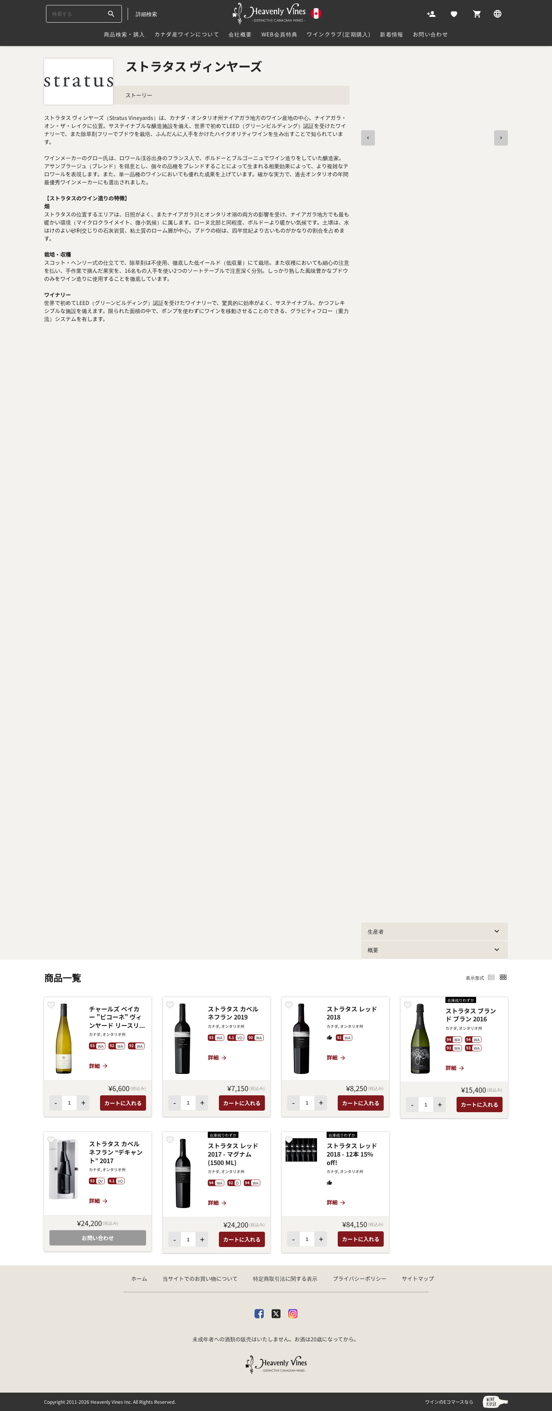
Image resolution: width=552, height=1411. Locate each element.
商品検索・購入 (124, 34)
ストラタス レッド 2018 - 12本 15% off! (352, 1154)
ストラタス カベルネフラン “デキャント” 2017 (116, 1152)
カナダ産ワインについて (186, 34)
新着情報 (392, 34)
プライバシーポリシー (359, 1278)
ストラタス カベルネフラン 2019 (233, 1013)
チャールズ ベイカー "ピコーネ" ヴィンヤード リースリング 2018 (117, 1017)
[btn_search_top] (111, 13)
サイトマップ (418, 1278)
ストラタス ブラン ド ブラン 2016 (470, 1015)
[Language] (497, 13)
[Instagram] (292, 1312)
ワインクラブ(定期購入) (339, 34)
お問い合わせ (430, 34)
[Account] (431, 13)
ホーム (139, 1278)
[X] (276, 1312)
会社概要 (240, 34)
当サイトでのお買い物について (200, 1278)
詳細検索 (146, 14)
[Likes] (454, 13)
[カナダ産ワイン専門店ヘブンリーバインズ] (277, 13)
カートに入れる (123, 1103)
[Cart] (477, 13)
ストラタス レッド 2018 (352, 1013)
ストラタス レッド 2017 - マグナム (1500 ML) (233, 1154)
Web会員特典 (279, 34)
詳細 (98, 1066)
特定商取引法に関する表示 (285, 1278)
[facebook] (259, 1312)
